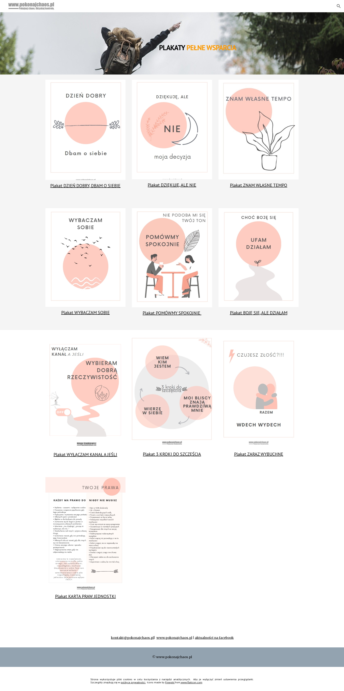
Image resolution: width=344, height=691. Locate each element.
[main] (193, 43)
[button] (338, 6)
